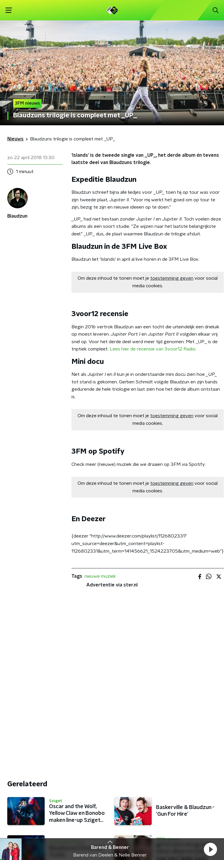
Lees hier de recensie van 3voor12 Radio (152, 349)
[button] (210, 849)
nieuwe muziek (100, 576)
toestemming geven (171, 278)
